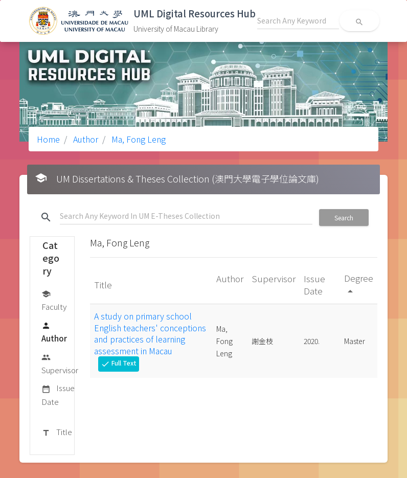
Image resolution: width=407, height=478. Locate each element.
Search (343, 217)
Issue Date (58, 394)
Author (84, 139)
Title (56, 432)
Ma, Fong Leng (137, 139)
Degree (358, 284)
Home (48, 139)
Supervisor (59, 363)
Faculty (53, 300)
